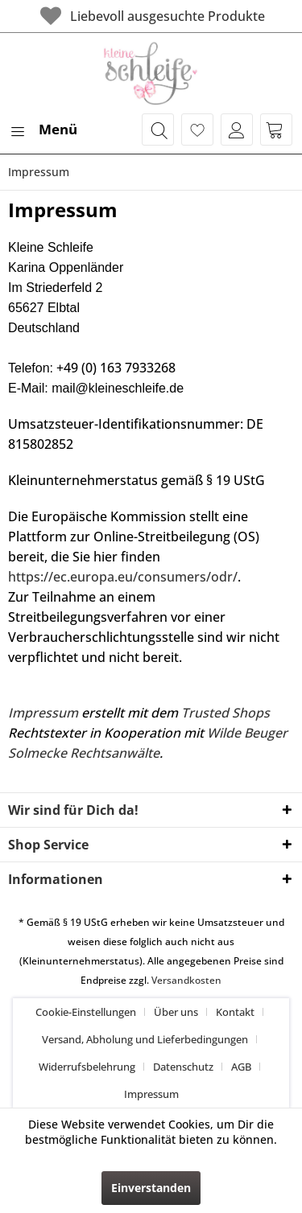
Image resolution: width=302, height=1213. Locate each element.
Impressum (43, 713)
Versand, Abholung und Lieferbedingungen (145, 1039)
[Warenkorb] (276, 129)
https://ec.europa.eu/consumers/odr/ (123, 577)
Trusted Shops (225, 713)
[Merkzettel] (197, 129)
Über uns (176, 1012)
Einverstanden (151, 1187)
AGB (241, 1066)
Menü (43, 127)
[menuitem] (42, 129)
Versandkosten (186, 980)
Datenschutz (183, 1066)
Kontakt (235, 1012)
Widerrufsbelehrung (87, 1066)
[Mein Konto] (237, 129)
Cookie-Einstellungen (85, 1012)
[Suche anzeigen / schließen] (158, 129)
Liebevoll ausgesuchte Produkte (151, 16)
